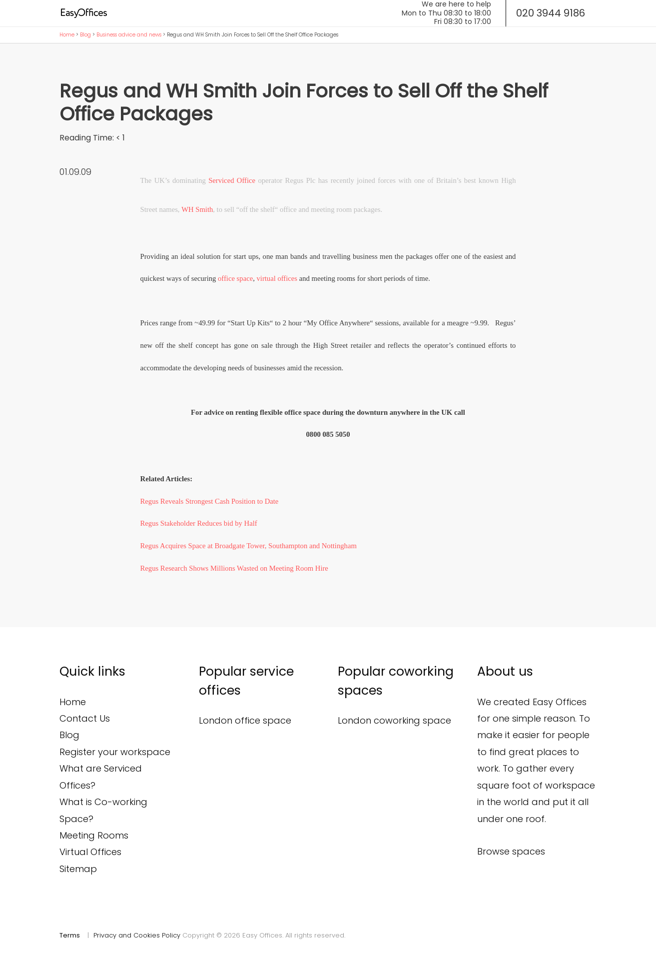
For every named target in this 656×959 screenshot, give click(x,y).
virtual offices (276, 278)
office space (235, 278)
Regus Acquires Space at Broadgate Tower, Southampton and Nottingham (248, 546)
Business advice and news (128, 34)
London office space (245, 720)
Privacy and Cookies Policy (136, 935)
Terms (69, 935)
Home (66, 34)
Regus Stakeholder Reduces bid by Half (198, 523)
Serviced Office (231, 180)
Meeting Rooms (93, 835)
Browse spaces (511, 851)
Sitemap (78, 869)
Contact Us (84, 718)
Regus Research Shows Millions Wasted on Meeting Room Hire (234, 568)
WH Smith (197, 209)
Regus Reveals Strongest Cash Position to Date (209, 501)
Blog (85, 34)
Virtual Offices (90, 852)
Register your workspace (114, 752)
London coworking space (394, 720)
